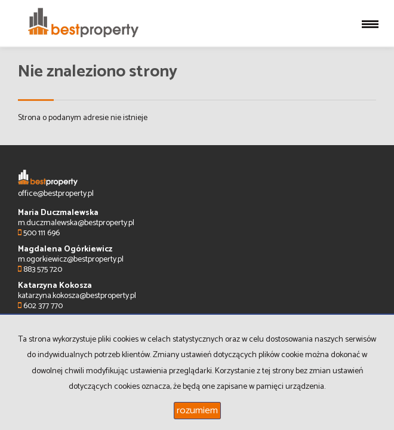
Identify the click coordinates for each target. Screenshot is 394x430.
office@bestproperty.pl (56, 194)
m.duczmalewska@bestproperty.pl (76, 223)
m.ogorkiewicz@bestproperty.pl (71, 259)
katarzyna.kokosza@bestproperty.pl (77, 296)
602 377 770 (40, 306)
